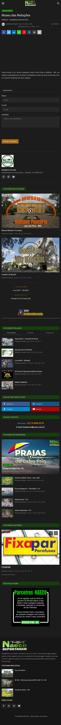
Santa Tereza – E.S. (21, 499)
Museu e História (7, 10)
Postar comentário (10, 141)
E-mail (4, 105)
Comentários (7, 90)
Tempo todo (50, 333)
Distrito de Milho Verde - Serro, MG (27, 478)
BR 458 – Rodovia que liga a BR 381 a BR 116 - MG (30, 680)
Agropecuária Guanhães (23, 350)
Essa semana (11, 333)
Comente (5, 115)
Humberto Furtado (9, 24)
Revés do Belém (20, 670)
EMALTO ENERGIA (21, 382)
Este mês (30, 333)
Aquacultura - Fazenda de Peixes (26, 339)
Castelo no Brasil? (9, 275)
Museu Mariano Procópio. (12, 230)
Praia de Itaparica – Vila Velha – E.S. (27, 489)
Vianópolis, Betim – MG (22, 690)
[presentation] (15, 132)
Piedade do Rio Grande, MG (20, 299)
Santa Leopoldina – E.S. (23, 510)
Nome (4, 96)
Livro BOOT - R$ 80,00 (21, 290)
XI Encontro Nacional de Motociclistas (28, 371)
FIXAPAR (6, 567)
